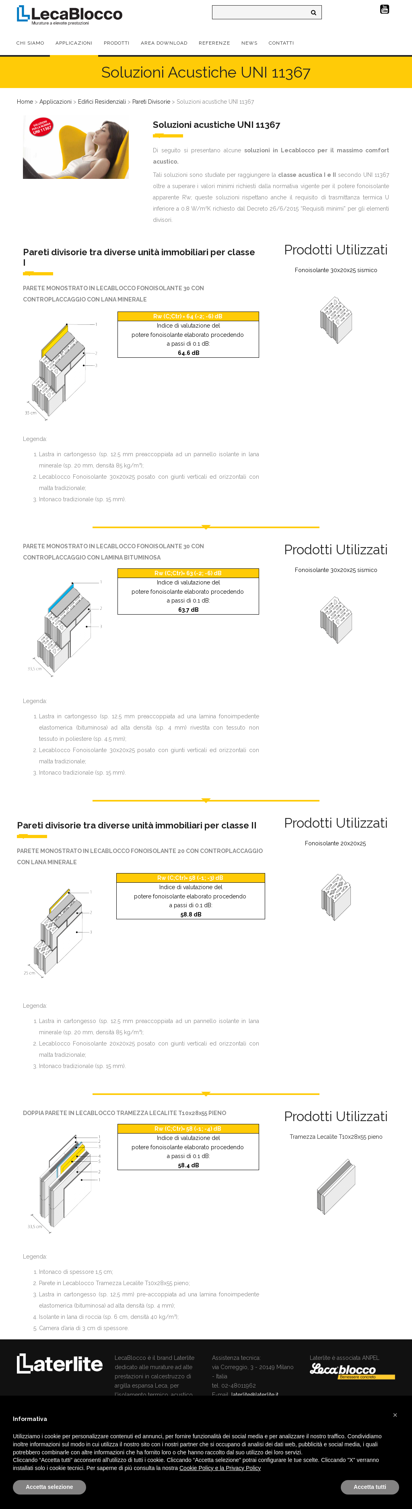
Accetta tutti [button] (370, 1487)
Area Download (164, 43)
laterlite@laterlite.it (254, 1395)
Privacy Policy (243, 1468)
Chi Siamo (30, 43)
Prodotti (117, 43)
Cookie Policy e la (202, 1468)
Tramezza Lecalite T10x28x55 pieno (336, 1137)
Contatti (281, 43)
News (249, 43)
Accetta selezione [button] (49, 1487)
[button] (395, 1415)
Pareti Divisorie (151, 101)
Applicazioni (74, 43)
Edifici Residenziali (102, 101)
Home (25, 101)
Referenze (214, 43)
